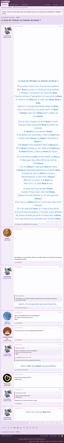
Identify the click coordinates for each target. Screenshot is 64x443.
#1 (61, 26)
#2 (61, 229)
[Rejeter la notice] (61, 12)
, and (27, 224)
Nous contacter (44, 435)
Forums (4, 4)
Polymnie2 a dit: (20, 393)
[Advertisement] (29, 40)
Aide (59, 435)
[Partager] (59, 26)
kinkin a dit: (18, 296)
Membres (24, 4)
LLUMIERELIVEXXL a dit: (22, 357)
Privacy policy (52, 435)
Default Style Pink (6, 435)
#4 (61, 312)
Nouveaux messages (6, 7)
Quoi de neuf (14, 4)
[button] (19, 4)
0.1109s (51, 441)
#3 (61, 267)
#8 (61, 389)
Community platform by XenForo (32, 439)
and (22, 308)
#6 (61, 344)
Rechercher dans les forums (20, 7)
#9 (61, 408)
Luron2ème (5, 23)
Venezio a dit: (19, 348)
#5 (61, 327)
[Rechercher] (61, 4)
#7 (61, 374)
